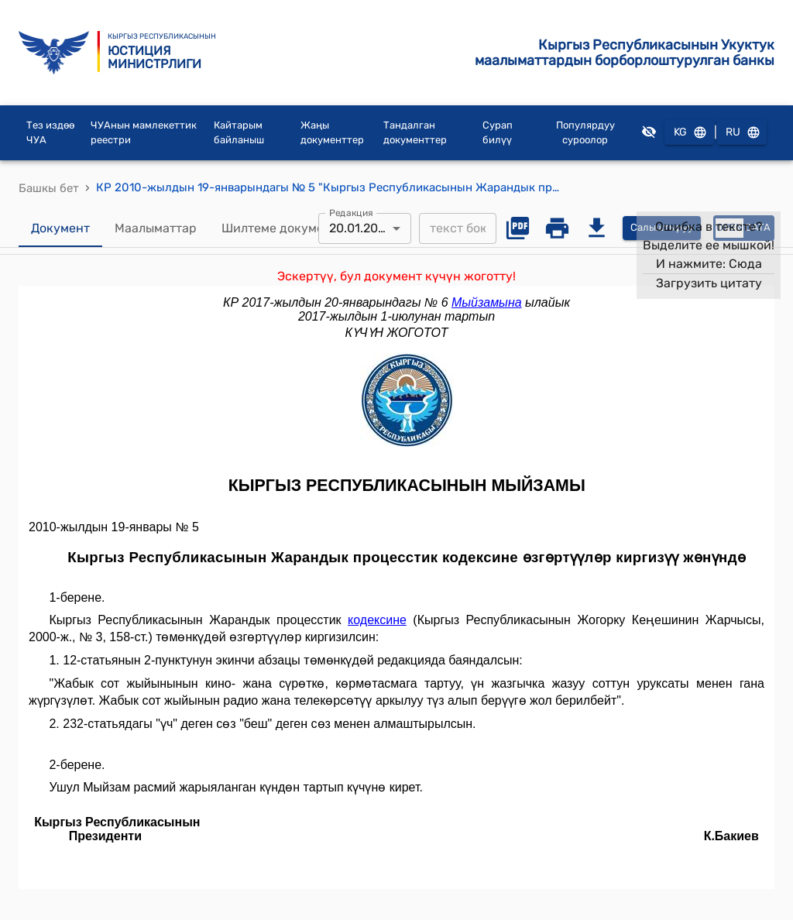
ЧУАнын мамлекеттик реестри (144, 132)
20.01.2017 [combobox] (359, 228)
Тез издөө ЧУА (50, 132)
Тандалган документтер (415, 132)
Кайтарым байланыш (239, 132)
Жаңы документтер (332, 132)
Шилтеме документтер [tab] (290, 228)
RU (742, 133)
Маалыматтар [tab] (155, 228)
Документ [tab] (60, 228)
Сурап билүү (497, 132)
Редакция (351, 212)
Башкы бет (49, 188)
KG (689, 133)
